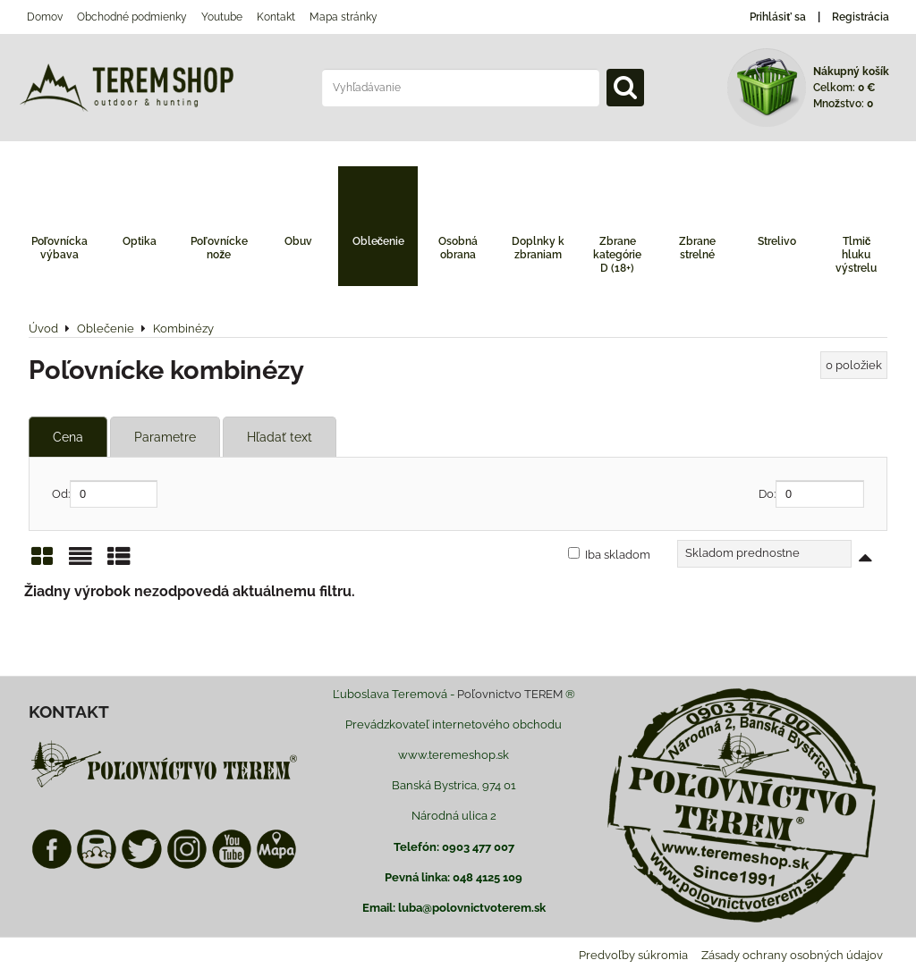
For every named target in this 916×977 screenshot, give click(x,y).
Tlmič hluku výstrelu (856, 254)
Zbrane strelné (697, 248)
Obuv (298, 241)
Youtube (221, 17)
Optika (140, 241)
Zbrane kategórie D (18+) (617, 254)
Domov (45, 17)
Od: (104, 494)
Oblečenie (378, 241)
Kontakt (276, 17)
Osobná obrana (458, 248)
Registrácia (860, 17)
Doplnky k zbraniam (538, 248)
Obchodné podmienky (132, 17)
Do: (811, 494)
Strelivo (777, 241)
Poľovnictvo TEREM (510, 694)
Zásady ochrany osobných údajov (792, 955)
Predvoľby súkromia (633, 955)
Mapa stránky (343, 17)
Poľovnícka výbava (60, 248)
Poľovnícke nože (219, 248)
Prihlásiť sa (778, 17)
